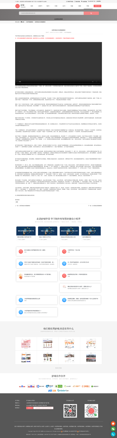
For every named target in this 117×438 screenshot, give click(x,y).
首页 (15, 426)
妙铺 (22, 5)
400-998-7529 (92, 1)
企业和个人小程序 (49, 426)
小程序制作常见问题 (31, 403)
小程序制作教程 (80, 426)
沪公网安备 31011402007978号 (69, 431)
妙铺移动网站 (59, 428)
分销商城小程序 (29, 426)
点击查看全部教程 (58, 19)
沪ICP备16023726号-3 (83, 431)
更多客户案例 (58, 367)
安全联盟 (39, 405)
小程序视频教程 (29, 22)
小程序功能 (65, 426)
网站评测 (44, 405)
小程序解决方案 (72, 426)
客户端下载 (46, 403)
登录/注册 (97, 6)
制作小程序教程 (40, 403)
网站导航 (34, 405)
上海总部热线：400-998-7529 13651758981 (43, 407)
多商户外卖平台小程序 (39, 426)
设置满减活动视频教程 (24, 205)
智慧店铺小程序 (21, 426)
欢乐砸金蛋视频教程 (97, 205)
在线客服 (84, 1)
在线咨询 (30, 407)
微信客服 (77, 1)
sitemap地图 (29, 405)
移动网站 (99, 1)
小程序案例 (87, 426)
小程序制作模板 (58, 426)
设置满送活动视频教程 (40, 22)
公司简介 (33, 400)
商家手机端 (70, 1)
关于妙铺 (28, 400)
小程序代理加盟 (95, 426)
